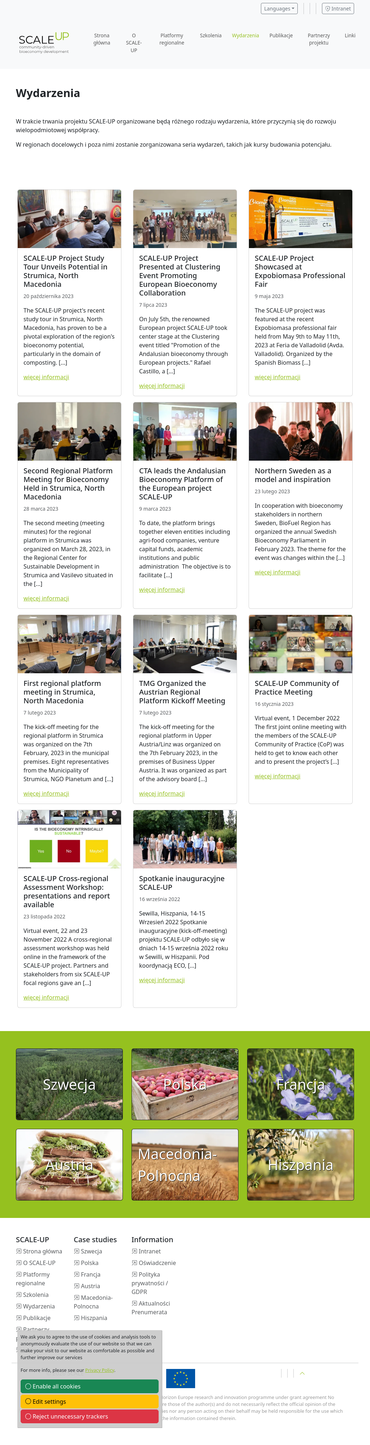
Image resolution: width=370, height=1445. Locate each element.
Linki (350, 35)
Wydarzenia (245, 35)
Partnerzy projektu (319, 39)
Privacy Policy (99, 1370)
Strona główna (102, 39)
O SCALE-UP (134, 43)
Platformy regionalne (171, 39)
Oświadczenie (157, 1263)
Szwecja (91, 1251)
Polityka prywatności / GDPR (150, 1283)
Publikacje (281, 35)
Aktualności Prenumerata (151, 1307)
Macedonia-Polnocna (93, 1302)
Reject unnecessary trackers (66, 1416)
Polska (90, 1263)
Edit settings (45, 1402)
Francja (90, 1274)
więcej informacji (46, 377)
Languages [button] (277, 8)
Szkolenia (210, 35)
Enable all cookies (53, 1386)
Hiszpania (94, 1318)
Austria (90, 1286)
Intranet (338, 8)
